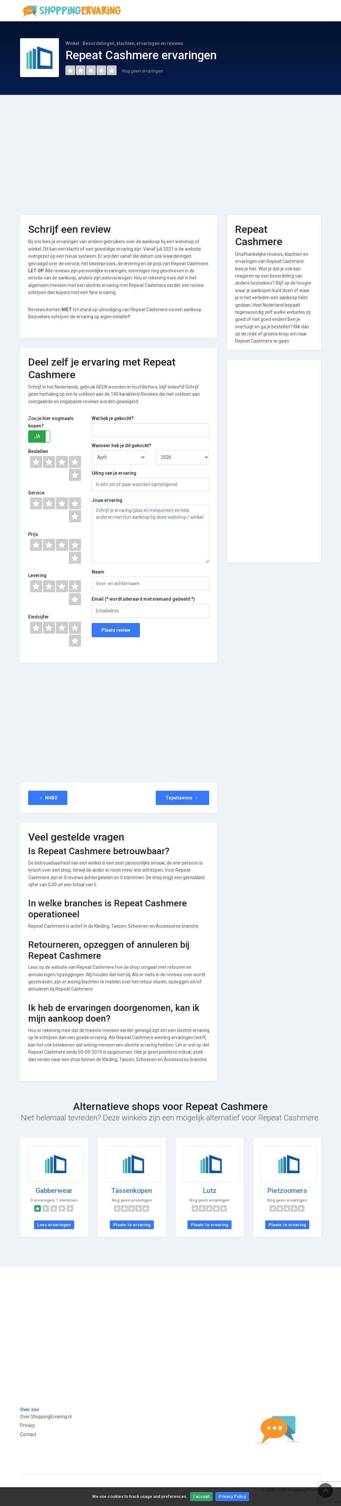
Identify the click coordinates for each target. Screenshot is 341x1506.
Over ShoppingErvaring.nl (46, 1416)
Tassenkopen (131, 1191)
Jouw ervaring (107, 500)
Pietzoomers (287, 1191)
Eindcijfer (38, 616)
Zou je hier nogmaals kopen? (51, 422)
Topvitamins (182, 797)
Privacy (27, 1425)
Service (36, 492)
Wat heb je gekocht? (113, 418)
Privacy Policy (232, 1496)
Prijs (33, 534)
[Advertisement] (170, 150)
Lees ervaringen (54, 1224)
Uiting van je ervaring (114, 473)
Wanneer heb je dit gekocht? (121, 445)
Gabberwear (54, 1191)
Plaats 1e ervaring (132, 1224)
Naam (98, 571)
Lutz (209, 1191)
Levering (37, 575)
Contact (28, 1434)
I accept (201, 1496)
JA (37, 436)
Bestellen (38, 451)
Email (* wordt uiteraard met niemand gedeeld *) (143, 599)
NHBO (48, 797)
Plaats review (115, 630)
